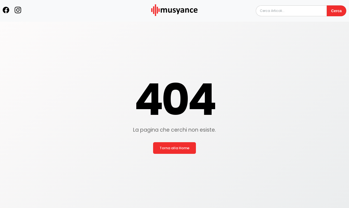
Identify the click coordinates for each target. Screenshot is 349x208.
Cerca (336, 11)
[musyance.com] (174, 19)
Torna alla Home (174, 148)
